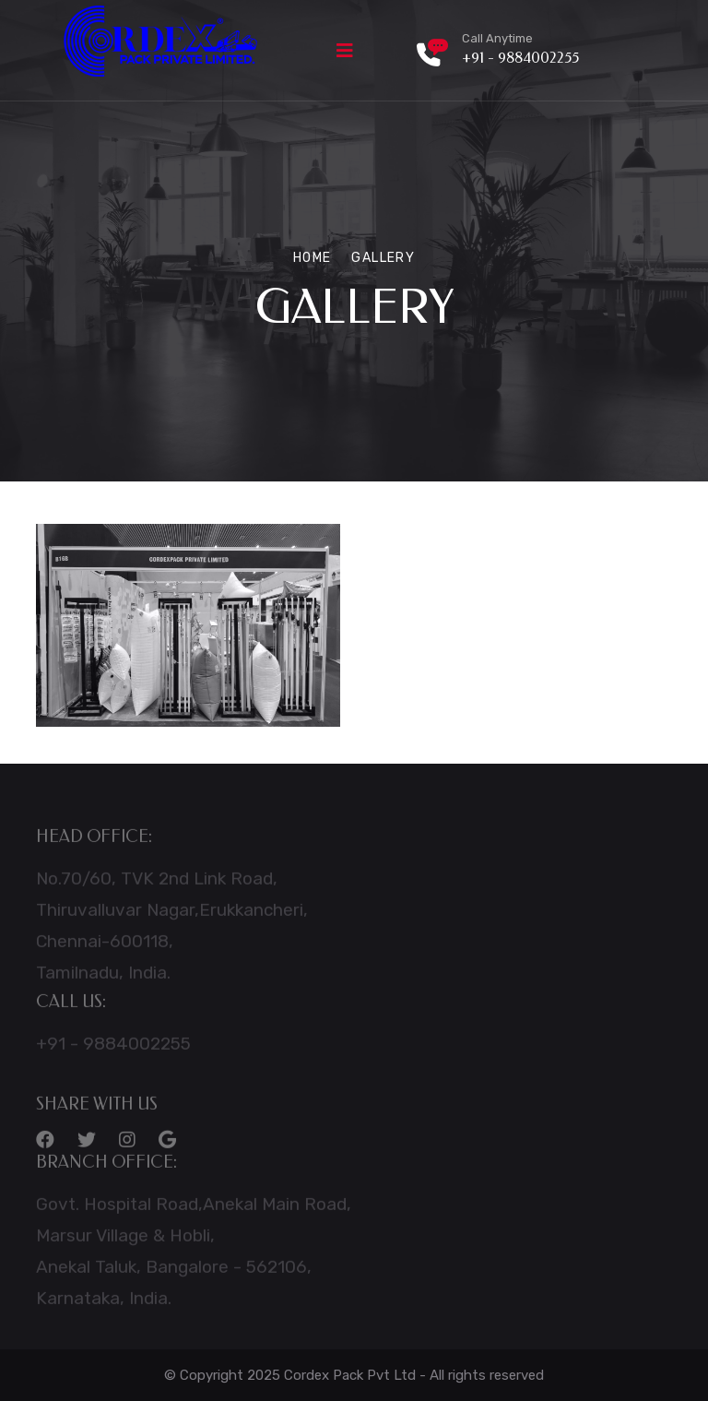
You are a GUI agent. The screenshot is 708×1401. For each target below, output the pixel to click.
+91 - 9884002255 (520, 57)
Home (312, 258)
